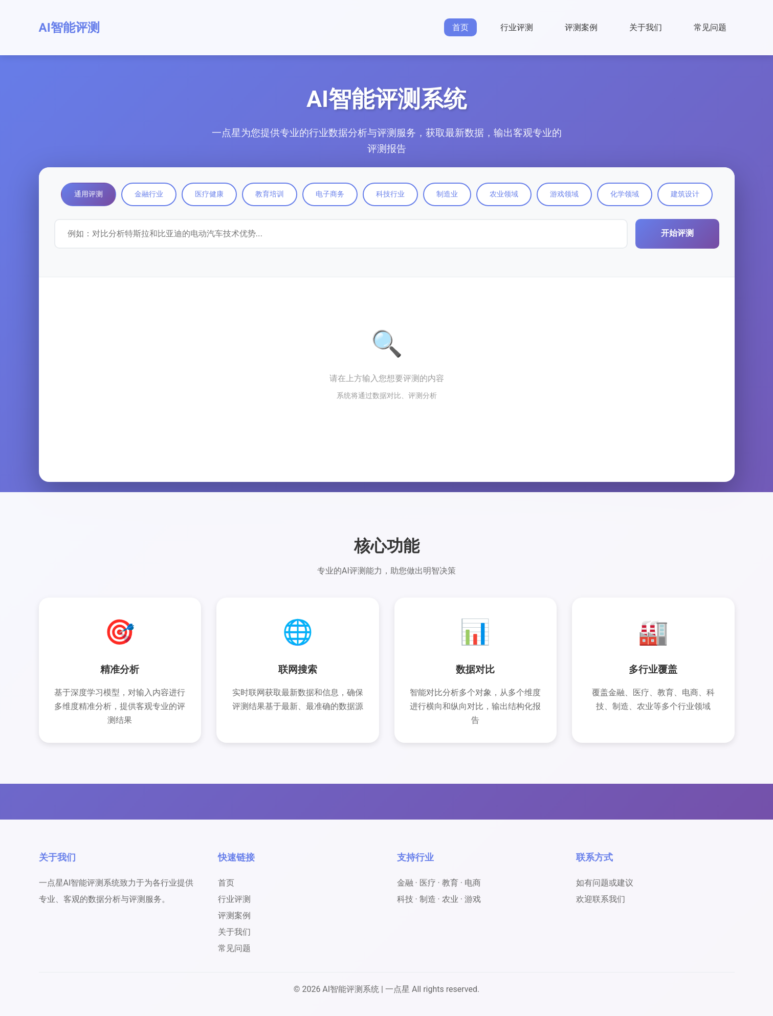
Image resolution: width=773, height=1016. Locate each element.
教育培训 (269, 194)
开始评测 (677, 233)
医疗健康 (209, 194)
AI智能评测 (69, 27)
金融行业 (149, 194)
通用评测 (88, 194)
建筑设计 (685, 194)
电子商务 (330, 194)
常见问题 (710, 27)
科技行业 (390, 194)
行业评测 (516, 27)
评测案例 (581, 27)
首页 (460, 27)
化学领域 (624, 194)
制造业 (447, 194)
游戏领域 (564, 194)
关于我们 (645, 27)
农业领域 (504, 194)
